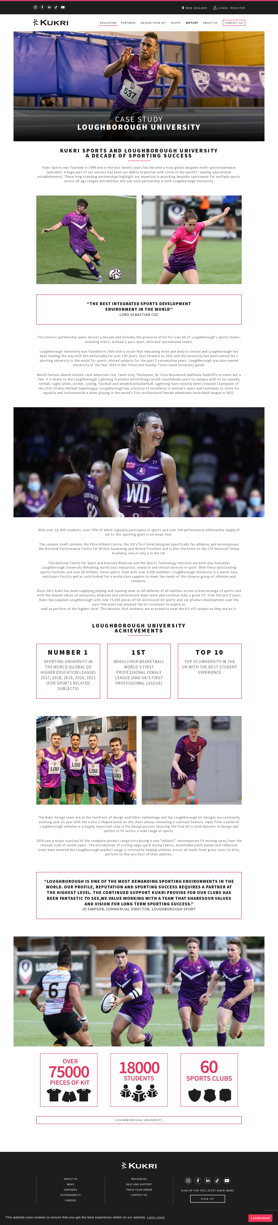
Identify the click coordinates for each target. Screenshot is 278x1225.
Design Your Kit (153, 23)
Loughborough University (139, 1120)
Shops (176, 23)
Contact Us (234, 23)
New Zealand (194, 7)
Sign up (207, 1198)
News (71, 1184)
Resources (139, 1179)
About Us (210, 23)
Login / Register (229, 7)
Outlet (192, 23)
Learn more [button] (156, 1217)
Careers (70, 1200)
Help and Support (139, 1184)
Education (108, 23)
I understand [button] (260, 1218)
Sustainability (70, 1195)
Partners (128, 23)
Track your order (139, 1189)
